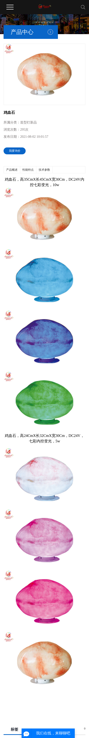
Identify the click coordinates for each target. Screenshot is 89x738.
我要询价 (14, 150)
